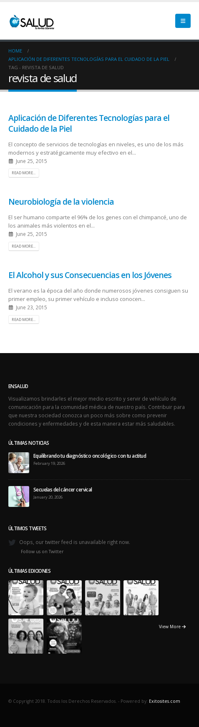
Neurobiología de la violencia (61, 201)
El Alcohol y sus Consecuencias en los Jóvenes (89, 275)
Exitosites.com (164, 701)
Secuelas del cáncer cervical (62, 489)
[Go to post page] (18, 462)
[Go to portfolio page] (25, 597)
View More (172, 626)
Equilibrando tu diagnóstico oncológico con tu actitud (89, 455)
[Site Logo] (31, 21)
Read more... (23, 172)
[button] (183, 21)
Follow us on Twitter (42, 551)
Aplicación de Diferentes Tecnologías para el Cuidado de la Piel (88, 123)
